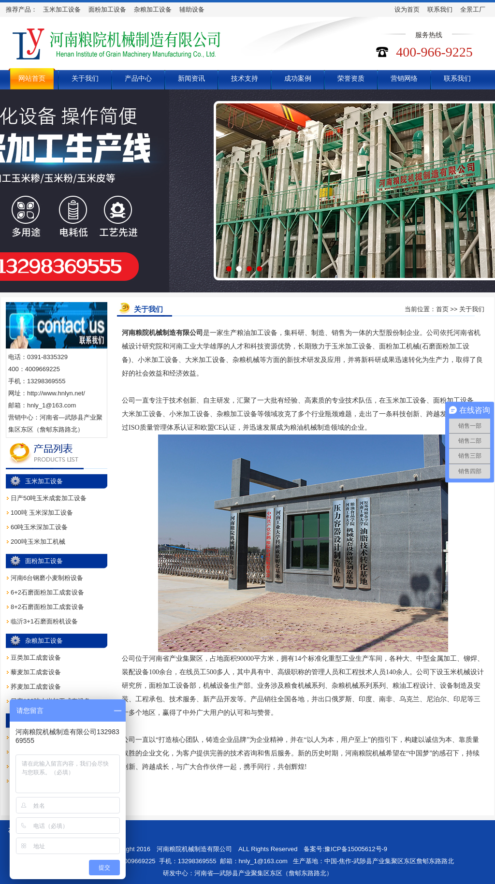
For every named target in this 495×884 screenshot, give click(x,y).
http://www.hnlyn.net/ (56, 393)
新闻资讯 (191, 78)
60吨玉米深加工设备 (39, 527)
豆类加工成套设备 (36, 657)
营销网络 (404, 78)
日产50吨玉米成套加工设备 (49, 498)
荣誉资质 (350, 78)
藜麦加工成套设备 (36, 672)
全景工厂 (472, 9)
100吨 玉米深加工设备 (42, 512)
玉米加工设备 (62, 9)
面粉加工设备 (107, 9)
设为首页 (407, 9)
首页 (442, 309)
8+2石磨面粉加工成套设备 (47, 606)
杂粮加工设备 (153, 9)
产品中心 (138, 78)
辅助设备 (191, 9)
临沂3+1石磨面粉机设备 (44, 621)
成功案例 (297, 78)
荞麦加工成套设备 (36, 686)
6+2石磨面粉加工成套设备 (47, 592)
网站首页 (31, 78)
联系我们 (439, 9)
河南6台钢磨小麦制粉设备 (47, 577)
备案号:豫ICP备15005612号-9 (345, 849)
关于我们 (85, 78)
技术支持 (244, 78)
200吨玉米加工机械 (38, 541)
